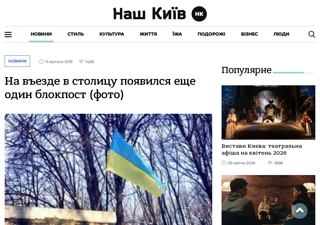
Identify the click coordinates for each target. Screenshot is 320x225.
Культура (111, 34)
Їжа (177, 34)
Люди (281, 34)
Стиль (76, 34)
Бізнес (249, 34)
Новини (41, 34)
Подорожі (211, 34)
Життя (148, 34)
